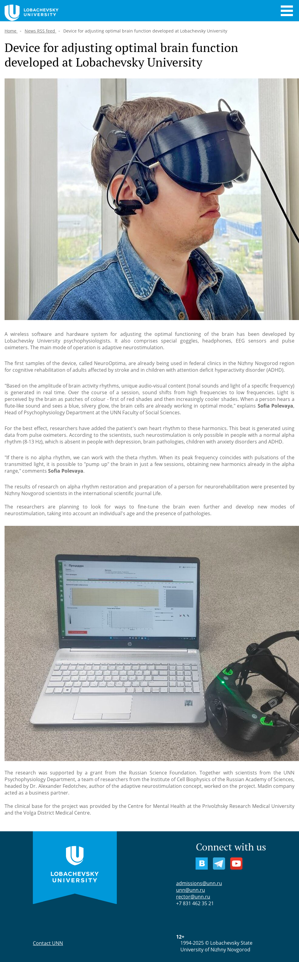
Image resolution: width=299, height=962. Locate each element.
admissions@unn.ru (199, 883)
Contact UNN (48, 943)
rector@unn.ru (193, 896)
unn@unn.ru (190, 890)
